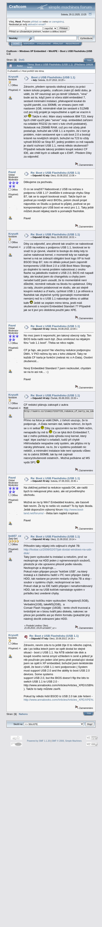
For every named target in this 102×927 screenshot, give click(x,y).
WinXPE (53, 51)
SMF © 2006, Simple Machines (67, 741)
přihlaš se (36, 21)
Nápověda (29, 44)
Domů (16, 44)
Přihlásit (58, 44)
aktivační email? (37, 24)
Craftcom (11, 51)
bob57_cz (14, 536)
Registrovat (72, 44)
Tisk (89, 60)
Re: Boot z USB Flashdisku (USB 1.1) (55, 172)
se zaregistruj (56, 21)
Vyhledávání (44, 44)
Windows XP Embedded (32, 51)
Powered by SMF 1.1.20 (38, 741)
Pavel (12, 172)
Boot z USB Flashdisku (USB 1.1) (53, 77)
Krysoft (13, 76)
